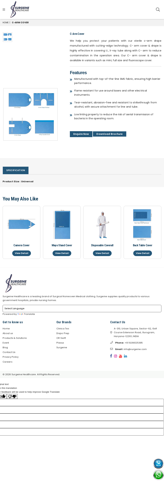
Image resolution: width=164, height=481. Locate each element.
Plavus (60, 343)
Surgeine (61, 347)
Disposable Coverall (102, 245)
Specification (15, 170)
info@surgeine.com (128, 349)
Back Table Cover (142, 245)
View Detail (21, 253)
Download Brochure (109, 134)
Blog (5, 347)
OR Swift (61, 338)
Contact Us (9, 352)
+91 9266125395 (126, 343)
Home (6, 22)
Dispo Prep (62, 333)
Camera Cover (21, 245)
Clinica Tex (62, 328)
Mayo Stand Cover (62, 245)
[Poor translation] (12, 396)
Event (6, 343)
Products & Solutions (15, 338)
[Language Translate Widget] (82, 308)
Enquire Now (81, 134)
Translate (26, 314)
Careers (7, 361)
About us (8, 333)
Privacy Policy (11, 357)
